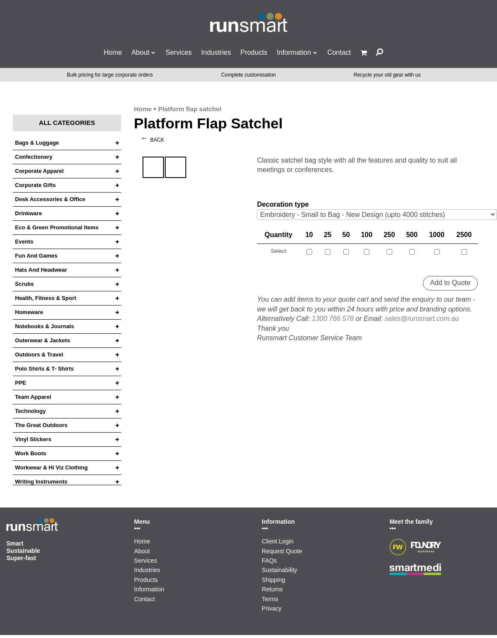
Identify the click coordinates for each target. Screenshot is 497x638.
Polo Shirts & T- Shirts (44, 369)
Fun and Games (36, 256)
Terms (270, 599)
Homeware (29, 312)
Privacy (272, 608)
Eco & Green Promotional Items (56, 228)
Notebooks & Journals (44, 326)
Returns (272, 589)
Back (157, 140)
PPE (20, 383)
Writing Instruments (41, 482)
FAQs (269, 560)
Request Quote (282, 551)
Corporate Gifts (35, 185)
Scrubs (24, 284)
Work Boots (30, 454)
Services (179, 52)
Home (113, 52)
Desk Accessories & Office (50, 199)
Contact (339, 52)
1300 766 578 (333, 318)
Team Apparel (33, 397)
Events (24, 242)
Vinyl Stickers (33, 439)
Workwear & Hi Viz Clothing (51, 468)
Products (253, 52)
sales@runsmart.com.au (421, 318)
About (140, 52)
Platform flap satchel (189, 109)
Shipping (274, 579)
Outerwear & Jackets (42, 341)
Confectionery (33, 157)
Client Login (278, 541)
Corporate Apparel (39, 171)
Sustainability (280, 570)
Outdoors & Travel (39, 355)
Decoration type (283, 204)
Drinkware (28, 214)
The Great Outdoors (41, 425)
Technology (30, 411)
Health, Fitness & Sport (45, 298)
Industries (216, 52)
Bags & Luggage (37, 143)
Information (294, 52)
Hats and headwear (41, 270)
